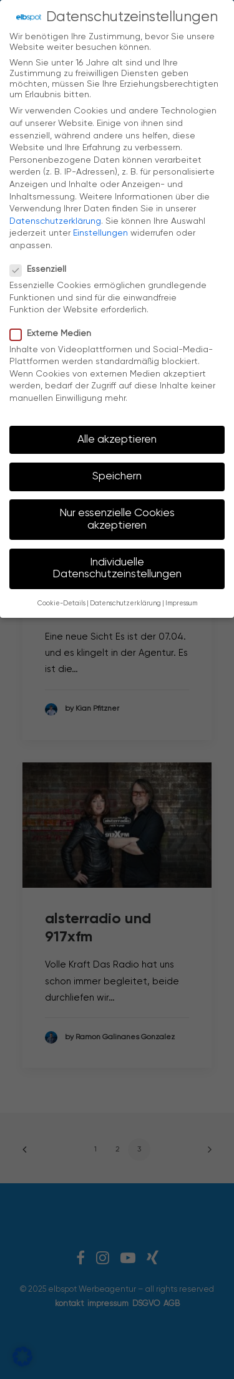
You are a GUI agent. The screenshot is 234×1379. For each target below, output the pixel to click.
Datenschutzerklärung (55, 213)
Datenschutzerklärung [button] (125, 595)
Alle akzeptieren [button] (117, 431)
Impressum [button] (181, 595)
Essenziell (42, 261)
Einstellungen (100, 225)
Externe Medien (54, 325)
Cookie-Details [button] (61, 595)
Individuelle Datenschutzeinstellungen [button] (117, 560)
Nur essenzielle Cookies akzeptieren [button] (117, 511)
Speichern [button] (117, 468)
